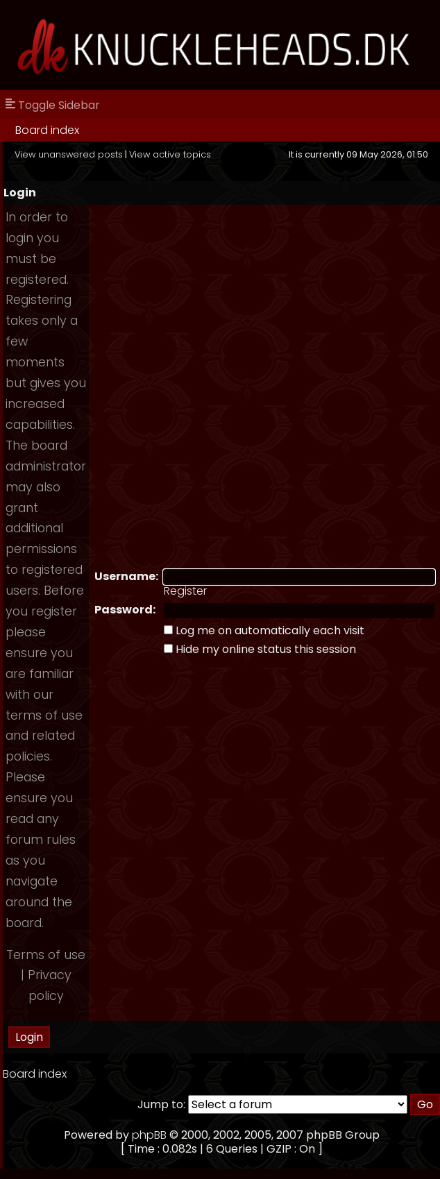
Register (185, 591)
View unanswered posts (69, 154)
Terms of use (45, 955)
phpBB (149, 1135)
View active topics (170, 154)
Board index (47, 130)
